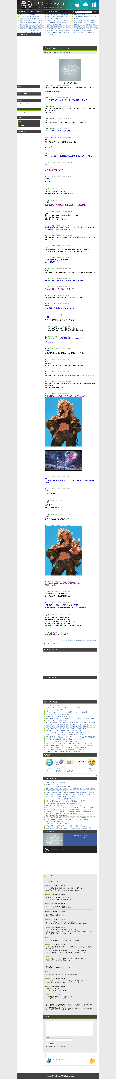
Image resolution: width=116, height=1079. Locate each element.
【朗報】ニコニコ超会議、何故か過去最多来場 (30, 18)
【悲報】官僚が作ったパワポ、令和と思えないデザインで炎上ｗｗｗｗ (63, 14)
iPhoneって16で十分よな (79, 14)
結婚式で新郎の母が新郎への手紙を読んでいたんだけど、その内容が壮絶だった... (68, 817)
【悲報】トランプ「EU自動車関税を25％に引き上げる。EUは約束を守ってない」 (68, 724)
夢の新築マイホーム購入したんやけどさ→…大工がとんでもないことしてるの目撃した (69, 828)
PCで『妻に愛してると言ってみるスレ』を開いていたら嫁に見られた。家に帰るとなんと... (41, 24)
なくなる (49, 643)
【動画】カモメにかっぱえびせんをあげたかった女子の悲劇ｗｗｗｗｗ (36, 22)
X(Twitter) (22, 11)
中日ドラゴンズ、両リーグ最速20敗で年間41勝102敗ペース (62, 813)
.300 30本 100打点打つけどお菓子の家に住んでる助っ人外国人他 (89, 28)
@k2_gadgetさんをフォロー (57, 849)
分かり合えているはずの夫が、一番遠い (55, 705)
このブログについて (51, 11)
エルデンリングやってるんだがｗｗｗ (56, 821)
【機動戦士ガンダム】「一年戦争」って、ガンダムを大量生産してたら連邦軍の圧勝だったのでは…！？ (74, 811)
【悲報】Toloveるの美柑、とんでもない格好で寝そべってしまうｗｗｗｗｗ (37, 26)
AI (46, 643)
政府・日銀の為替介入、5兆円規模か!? (56, 815)
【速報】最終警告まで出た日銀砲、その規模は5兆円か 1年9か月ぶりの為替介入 (67, 819)
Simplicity (63, 1075)
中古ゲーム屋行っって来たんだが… (28, 14)
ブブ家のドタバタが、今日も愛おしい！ (55, 782)
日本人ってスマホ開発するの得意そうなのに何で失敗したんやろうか (90, 20)
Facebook (31, 11)
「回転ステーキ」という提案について (55, 28)
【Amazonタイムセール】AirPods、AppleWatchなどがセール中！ (63, 751)
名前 (47, 1037)
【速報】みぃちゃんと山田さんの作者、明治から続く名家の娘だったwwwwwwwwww (66, 16)
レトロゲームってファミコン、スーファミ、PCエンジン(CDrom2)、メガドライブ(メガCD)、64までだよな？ (75, 807)
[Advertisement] (56, 663)
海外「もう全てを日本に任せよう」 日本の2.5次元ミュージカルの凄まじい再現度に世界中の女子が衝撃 (44, 20)
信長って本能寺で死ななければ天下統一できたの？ (86, 26)
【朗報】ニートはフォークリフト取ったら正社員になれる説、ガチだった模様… (65, 20)
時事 (61, 52)
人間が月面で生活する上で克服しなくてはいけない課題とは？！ (63, 803)
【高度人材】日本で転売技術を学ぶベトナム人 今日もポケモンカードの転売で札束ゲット (70, 743)
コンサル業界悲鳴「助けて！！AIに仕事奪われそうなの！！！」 (89, 22)
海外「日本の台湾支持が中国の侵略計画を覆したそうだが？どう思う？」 (65, 739)
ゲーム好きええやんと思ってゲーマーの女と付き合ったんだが (34, 16)
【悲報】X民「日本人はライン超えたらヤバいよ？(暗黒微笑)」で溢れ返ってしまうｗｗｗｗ (41, 30)
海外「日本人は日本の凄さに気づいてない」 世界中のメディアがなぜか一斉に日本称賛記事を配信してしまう (75, 737)
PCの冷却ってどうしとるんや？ (81, 18)
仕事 (54, 643)
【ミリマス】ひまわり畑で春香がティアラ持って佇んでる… (62, 741)
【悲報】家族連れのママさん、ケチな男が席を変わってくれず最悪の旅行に (66, 749)
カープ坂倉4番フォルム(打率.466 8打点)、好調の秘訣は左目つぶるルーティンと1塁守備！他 (68, 30)
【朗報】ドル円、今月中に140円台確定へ (57, 824)
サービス (57, 52)
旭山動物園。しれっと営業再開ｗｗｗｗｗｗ (84, 30)
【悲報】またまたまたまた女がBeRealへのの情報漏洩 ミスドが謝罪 (64, 735)
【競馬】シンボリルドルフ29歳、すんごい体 (57, 24)
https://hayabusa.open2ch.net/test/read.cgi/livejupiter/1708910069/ (80, 640)
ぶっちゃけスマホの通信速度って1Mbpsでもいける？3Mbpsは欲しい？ (65, 796)
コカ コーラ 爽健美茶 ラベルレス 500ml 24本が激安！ (59, 32)
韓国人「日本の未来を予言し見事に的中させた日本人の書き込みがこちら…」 (66, 826)
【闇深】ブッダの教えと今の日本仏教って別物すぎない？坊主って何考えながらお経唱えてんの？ (72, 792)
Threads (39, 11)
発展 (57, 643)
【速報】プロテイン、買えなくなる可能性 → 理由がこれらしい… (63, 799)
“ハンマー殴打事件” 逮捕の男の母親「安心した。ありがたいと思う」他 (63, 22)
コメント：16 (67, 52)
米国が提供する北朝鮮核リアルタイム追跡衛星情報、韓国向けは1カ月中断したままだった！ (70, 747)
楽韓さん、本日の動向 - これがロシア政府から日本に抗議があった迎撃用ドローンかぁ (69, 801)
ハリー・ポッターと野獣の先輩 (54, 18)
